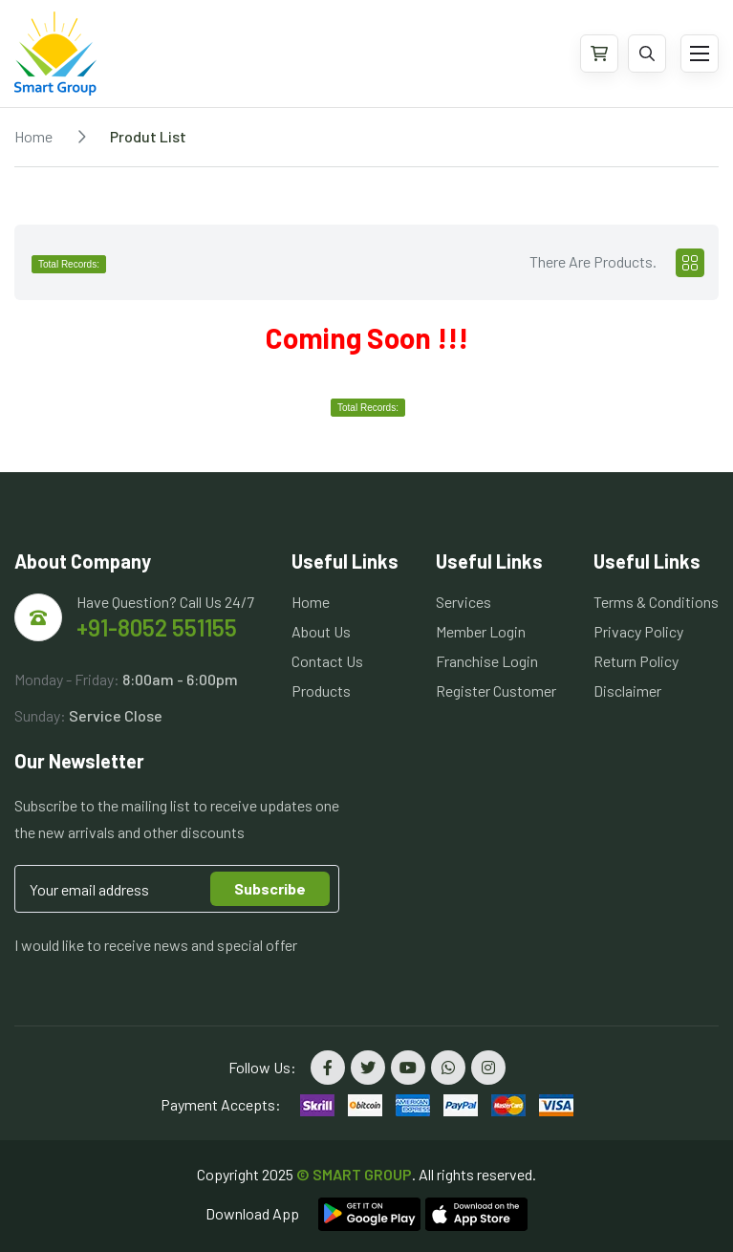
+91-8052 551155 (156, 627)
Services (463, 602)
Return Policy (636, 661)
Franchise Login (487, 661)
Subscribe (270, 888)
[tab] (690, 262)
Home (33, 136)
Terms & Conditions (656, 602)
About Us (321, 631)
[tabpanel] (366, 340)
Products (321, 690)
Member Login (481, 631)
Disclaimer (627, 690)
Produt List (148, 136)
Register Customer (496, 690)
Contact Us (327, 661)
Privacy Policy (638, 631)
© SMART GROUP (354, 1174)
